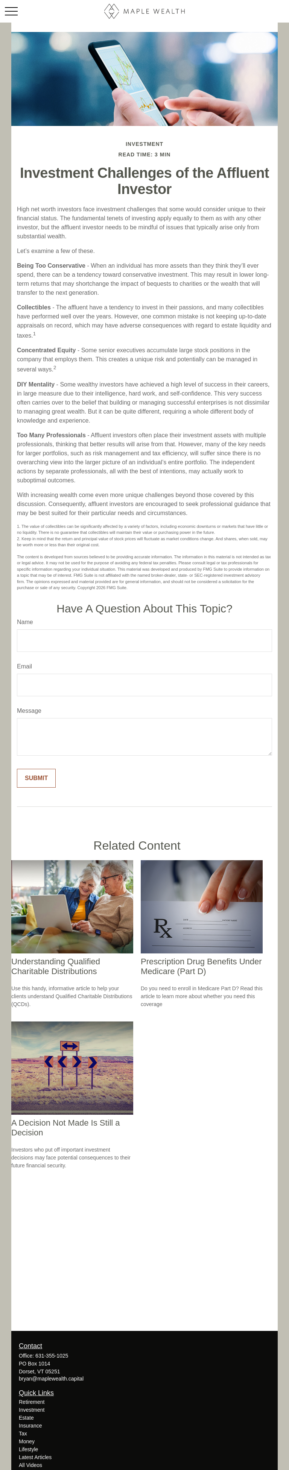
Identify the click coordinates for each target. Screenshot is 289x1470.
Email (24, 666)
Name (25, 622)
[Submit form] (36, 778)
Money (27, 1441)
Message (29, 711)
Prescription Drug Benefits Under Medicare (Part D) (201, 966)
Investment (31, 1410)
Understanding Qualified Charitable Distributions (55, 966)
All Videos (30, 1465)
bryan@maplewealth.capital (51, 1379)
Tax (23, 1434)
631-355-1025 (51, 1356)
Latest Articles (35, 1457)
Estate (26, 1418)
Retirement (31, 1402)
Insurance (30, 1426)
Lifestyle (28, 1449)
